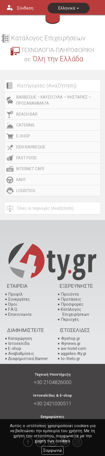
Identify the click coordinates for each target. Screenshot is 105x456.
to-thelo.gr (70, 358)
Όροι (12, 304)
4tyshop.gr (70, 338)
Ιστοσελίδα (18, 343)
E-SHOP (23, 136)
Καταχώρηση (20, 338)
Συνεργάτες (19, 299)
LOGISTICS (25, 190)
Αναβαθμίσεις (21, 353)
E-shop (14, 348)
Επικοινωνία (19, 314)
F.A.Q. (13, 309)
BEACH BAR (27, 114)
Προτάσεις (71, 299)
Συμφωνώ (52, 450)
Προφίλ (15, 294)
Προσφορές (72, 304)
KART (21, 179)
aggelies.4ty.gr (74, 353)
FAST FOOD (26, 158)
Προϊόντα (70, 294)
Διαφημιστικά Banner (28, 358)
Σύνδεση (25, 8)
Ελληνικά (68, 8)
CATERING (25, 125)
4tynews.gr (71, 343)
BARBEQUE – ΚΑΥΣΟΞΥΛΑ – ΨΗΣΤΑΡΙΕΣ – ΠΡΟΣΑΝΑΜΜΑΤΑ (53, 100)
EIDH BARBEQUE (30, 147)
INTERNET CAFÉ (30, 169)
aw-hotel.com (73, 348)
